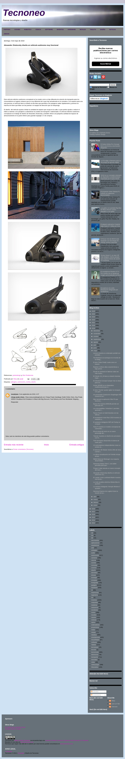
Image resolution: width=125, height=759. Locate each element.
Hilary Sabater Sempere (22, 740)
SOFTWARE (49, 29)
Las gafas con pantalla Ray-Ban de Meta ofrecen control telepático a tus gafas (111, 209)
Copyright (21, 753)
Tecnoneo (24, 13)
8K (92, 538)
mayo (95, 351)
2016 (93, 514)
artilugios (14, 382)
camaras (94, 558)
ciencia (93, 560)
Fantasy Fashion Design (97, 134)
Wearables (94, 667)
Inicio (46, 445)
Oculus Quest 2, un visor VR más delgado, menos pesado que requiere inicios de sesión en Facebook (110, 257)
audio (93, 553)
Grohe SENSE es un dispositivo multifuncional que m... (103, 386)
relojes (93, 632)
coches (28, 382)
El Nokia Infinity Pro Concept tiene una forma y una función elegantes (110, 146)
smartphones (95, 637)
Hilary (113, 701)
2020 (93, 325)
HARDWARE (72, 29)
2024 (93, 314)
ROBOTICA (27, 29)
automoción (21, 382)
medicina (94, 605)
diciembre (97, 331)
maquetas (94, 602)
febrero (96, 502)
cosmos (93, 568)
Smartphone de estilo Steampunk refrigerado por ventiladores (109, 289)
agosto (96, 342)
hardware (94, 587)
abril (95, 496)
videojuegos (95, 664)
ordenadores (95, 625)
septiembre (97, 339)
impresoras (95, 592)
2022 (93, 320)
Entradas (95, 691)
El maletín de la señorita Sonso (15, 727)
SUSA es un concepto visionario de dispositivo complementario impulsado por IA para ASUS (111, 177)
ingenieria (94, 595)
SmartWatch (95, 640)
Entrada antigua (76, 445)
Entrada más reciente (13, 445)
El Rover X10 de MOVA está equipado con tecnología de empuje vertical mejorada (110, 240)
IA (92, 590)
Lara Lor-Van (115, 704)
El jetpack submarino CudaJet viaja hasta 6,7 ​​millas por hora (110, 225)
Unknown (114, 707)
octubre (96, 336)
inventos (94, 600)
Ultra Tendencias (28, 375)
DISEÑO (102, 29)
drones (93, 575)
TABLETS (93, 29)
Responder (14, 402)
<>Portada (8, 751)
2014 (93, 520)
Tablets (93, 645)
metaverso (94, 607)
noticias (93, 620)
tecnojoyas (94, 647)
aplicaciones (95, 543)
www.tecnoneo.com (27, 742)
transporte (94, 657)
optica (93, 622)
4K (92, 533)
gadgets (94, 585)
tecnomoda (95, 652)
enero (95, 505)
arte (92, 548)
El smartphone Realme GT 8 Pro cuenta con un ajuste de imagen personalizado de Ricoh (111, 273)
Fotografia (94, 582)
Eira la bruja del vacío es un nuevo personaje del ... (104, 432)
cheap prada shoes (17, 397)
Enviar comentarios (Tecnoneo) (23, 449)
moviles (93, 615)
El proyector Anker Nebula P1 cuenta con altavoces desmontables (110, 193)
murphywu (14, 394)
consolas (94, 565)
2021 (93, 322)
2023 (93, 317)
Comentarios (96, 695)
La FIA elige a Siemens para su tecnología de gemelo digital (111, 161)
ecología (94, 577)
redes (93, 630)
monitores (94, 610)
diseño (33, 382)
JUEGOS (6, 34)
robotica (94, 635)
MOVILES (83, 29)
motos (93, 612)
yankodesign (17, 375)
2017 (93, 511)
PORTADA (7, 29)
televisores (94, 654)
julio (95, 345)
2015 (93, 517)
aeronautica (95, 540)
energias (94, 580)
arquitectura (95, 545)
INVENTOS (60, 29)
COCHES (17, 29)
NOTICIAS (112, 29)
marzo (96, 499)
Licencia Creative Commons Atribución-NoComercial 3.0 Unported (66, 740)
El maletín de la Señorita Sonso (100, 133)
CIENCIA (38, 29)
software (94, 642)
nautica (93, 617)
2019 (93, 328)
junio (95, 348)
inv (92, 597)
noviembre (97, 333)
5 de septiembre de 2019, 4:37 (29, 394)
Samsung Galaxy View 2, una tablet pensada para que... (104, 464)
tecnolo (93, 649)
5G (92, 535)
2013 (93, 523)
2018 (93, 509)
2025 (93, 311)
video (93, 662)
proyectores (95, 627)
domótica (94, 572)
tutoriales (94, 659)
